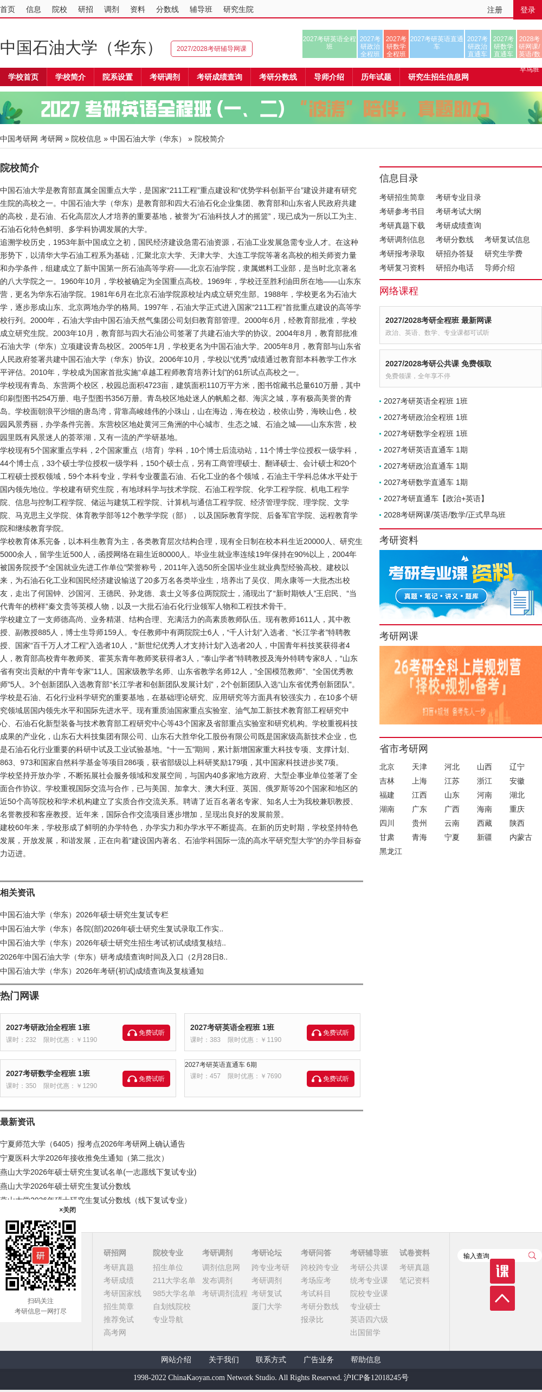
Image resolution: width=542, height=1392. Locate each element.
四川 (387, 823)
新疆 (484, 837)
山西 (484, 766)
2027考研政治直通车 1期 (426, 466)
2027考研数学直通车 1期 (426, 482)
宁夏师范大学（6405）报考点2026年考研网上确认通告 (92, 1144)
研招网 (115, 1252)
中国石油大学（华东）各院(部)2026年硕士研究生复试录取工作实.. (111, 928)
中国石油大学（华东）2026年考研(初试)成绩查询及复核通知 (102, 971)
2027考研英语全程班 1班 (232, 1027)
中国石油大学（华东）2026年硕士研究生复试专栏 (84, 914)
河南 (484, 795)
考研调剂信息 (402, 239)
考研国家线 (122, 1293)
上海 (419, 780)
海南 (484, 809)
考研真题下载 (402, 225)
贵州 (419, 823)
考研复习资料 (402, 267)
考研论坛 (266, 1252)
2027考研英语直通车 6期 (221, 1065)
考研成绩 (119, 1280)
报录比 (312, 1319)
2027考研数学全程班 (396, 46)
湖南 (387, 809)
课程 (502, 1271)
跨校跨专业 (320, 1267)
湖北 (517, 795)
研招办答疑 (455, 253)
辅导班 (201, 9)
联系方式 (271, 1360)
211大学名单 (174, 1280)
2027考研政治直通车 (477, 46)
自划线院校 (172, 1306)
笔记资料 (414, 1280)
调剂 (111, 9)
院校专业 (168, 1252)
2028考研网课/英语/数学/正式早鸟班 (529, 46)
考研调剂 (165, 77)
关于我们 (224, 1360)
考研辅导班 (369, 1252)
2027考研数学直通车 (503, 46)
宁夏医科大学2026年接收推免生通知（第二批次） (84, 1158)
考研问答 (316, 1252)
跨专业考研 (270, 1267)
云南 (452, 823)
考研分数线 (455, 239)
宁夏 (452, 837)
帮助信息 (366, 1360)
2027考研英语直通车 (437, 42)
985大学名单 (174, 1293)
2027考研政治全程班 (370, 46)
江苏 (452, 780)
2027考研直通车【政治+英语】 (436, 498)
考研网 (51, 138)
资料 (137, 9)
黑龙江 (390, 851)
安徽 (517, 780)
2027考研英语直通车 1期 (426, 449)
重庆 (517, 809)
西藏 (484, 823)
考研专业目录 (458, 197)
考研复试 (266, 1293)
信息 (33, 9)
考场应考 (316, 1280)
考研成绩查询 (458, 225)
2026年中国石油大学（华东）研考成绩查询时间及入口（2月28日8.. (114, 957)
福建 (387, 795)
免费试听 (152, 1033)
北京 (387, 766)
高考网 (115, 1332)
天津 (419, 766)
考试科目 (316, 1293)
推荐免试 (119, 1319)
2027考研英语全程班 (330, 42)
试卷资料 (414, 1252)
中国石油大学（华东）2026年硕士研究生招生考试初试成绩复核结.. (113, 942)
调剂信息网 (221, 1267)
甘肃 (387, 837)
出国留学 (365, 1332)
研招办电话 (455, 267)
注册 (494, 9)
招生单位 (168, 1267)
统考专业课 (369, 1280)
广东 (419, 809)
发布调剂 (217, 1280)
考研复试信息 (507, 239)
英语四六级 (369, 1319)
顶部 (502, 1298)
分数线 (167, 9)
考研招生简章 (402, 197)
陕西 (517, 823)
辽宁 (517, 766)
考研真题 (119, 1267)
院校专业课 (369, 1293)
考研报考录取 (402, 253)
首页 (7, 9)
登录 (527, 9)
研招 (85, 9)
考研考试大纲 (458, 211)
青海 (419, 837)
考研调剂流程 (225, 1293)
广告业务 (319, 1360)
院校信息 (86, 138)
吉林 (387, 780)
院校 (59, 9)
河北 (452, 766)
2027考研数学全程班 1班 (48, 1073)
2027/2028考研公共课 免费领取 (438, 363)
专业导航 (168, 1319)
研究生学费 (503, 253)
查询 (532, 1255)
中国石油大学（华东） (81, 47)
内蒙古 (520, 837)
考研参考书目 (402, 211)
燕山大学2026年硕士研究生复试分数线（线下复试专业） (95, 1200)
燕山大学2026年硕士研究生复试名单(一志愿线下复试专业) (98, 1172)
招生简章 (119, 1306)
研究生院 (238, 9)
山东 (452, 795)
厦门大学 (266, 1306)
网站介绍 (176, 1360)
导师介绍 (329, 77)
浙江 (484, 780)
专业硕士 (365, 1306)
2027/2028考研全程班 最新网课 (438, 320)
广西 (452, 809)
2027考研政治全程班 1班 (48, 1027)
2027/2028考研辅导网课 (212, 49)
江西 (419, 795)
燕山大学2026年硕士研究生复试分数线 (65, 1186)
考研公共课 (369, 1267)
